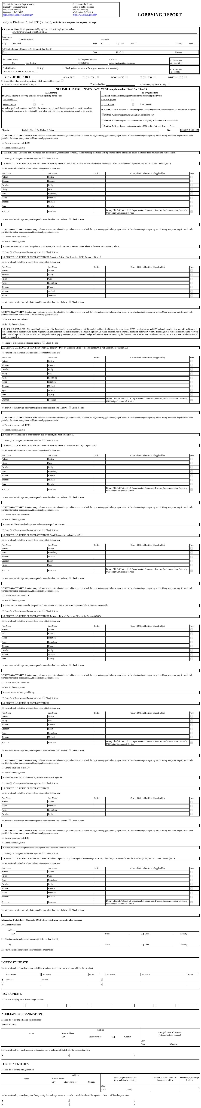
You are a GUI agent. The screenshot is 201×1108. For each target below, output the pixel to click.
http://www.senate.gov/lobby (85, 15)
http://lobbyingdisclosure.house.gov (18, 15)
